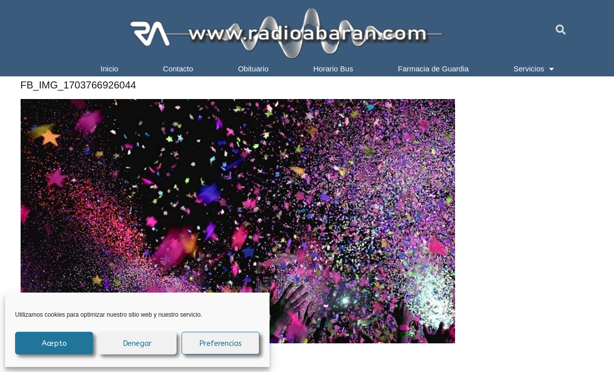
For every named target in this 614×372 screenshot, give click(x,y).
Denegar (137, 343)
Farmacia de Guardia (433, 68)
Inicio (109, 68)
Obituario (253, 68)
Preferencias (220, 343)
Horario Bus (333, 68)
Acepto (54, 343)
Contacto (178, 68)
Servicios (533, 69)
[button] (561, 30)
